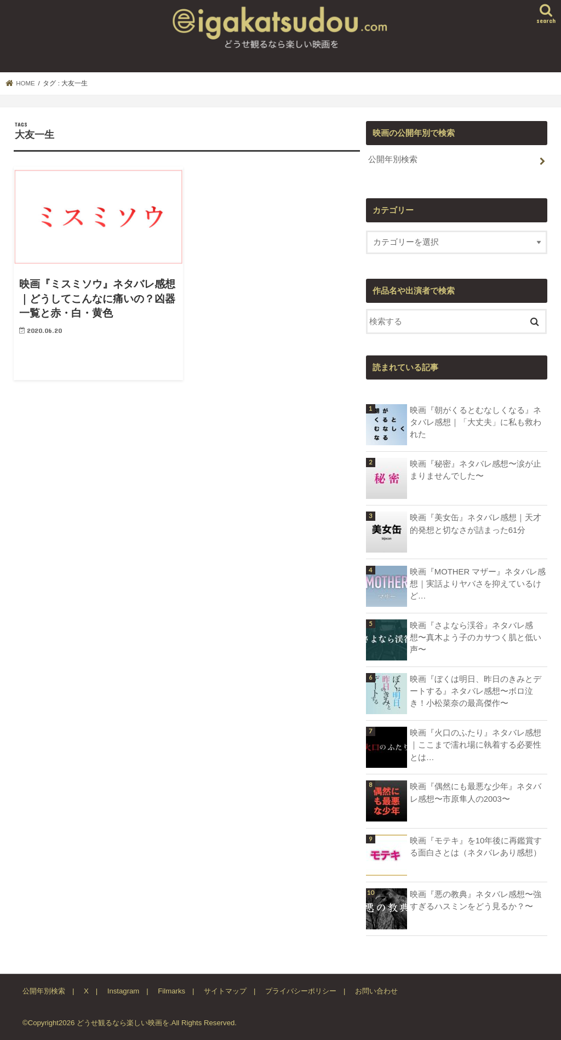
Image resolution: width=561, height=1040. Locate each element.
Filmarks (171, 991)
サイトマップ (225, 991)
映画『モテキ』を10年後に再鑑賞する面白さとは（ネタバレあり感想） (476, 846)
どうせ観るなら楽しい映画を (123, 1023)
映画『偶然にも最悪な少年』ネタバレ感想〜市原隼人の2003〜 (475, 792)
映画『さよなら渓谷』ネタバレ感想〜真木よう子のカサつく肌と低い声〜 (475, 637)
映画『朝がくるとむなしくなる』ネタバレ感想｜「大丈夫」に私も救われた (475, 422)
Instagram (123, 991)
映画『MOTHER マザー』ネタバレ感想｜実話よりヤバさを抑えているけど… (478, 583)
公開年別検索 (392, 159)
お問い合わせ (376, 991)
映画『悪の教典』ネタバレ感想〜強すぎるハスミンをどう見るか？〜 (475, 900)
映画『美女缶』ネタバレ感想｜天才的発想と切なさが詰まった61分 (475, 523)
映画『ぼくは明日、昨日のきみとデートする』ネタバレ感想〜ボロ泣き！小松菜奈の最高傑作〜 (475, 691)
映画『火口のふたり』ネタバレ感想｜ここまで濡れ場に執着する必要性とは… (475, 744)
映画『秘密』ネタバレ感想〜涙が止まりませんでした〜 (475, 469)
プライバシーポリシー (300, 991)
